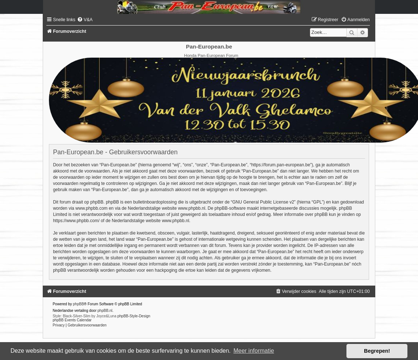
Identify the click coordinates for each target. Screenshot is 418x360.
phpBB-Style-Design (133, 316)
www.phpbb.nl (191, 208)
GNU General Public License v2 (263, 202)
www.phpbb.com (92, 208)
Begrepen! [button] (377, 351)
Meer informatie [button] (253, 351)
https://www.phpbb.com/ (76, 220)
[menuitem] (84, 19)
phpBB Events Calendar (72, 320)
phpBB (78, 304)
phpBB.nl (104, 311)
